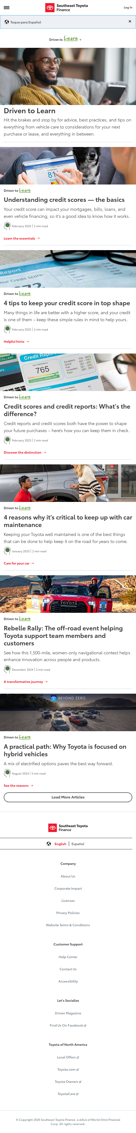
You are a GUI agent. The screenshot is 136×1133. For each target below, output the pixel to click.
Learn (71, 38)
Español (78, 843)
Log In (128, 7)
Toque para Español (25, 22)
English (60, 843)
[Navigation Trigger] (6, 7)
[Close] (130, 21)
